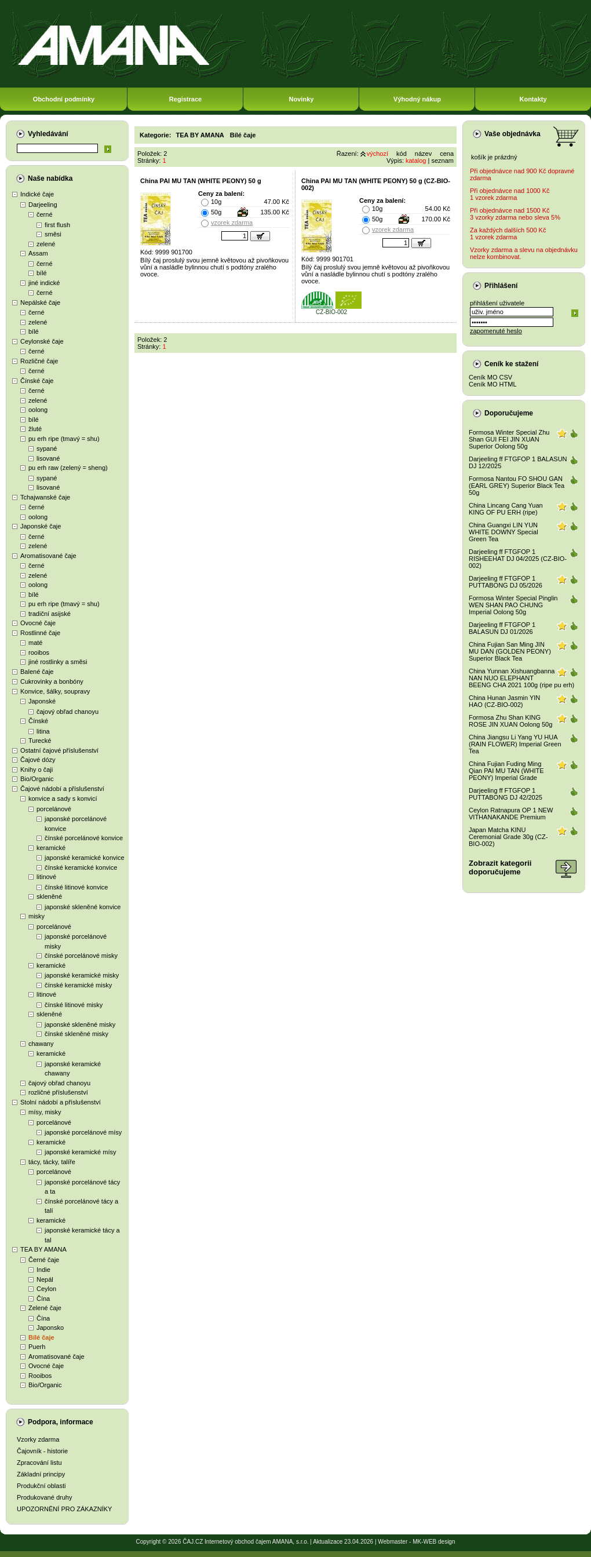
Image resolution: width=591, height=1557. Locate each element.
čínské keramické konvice (81, 867)
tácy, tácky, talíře (51, 1161)
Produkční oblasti (41, 1485)
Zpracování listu (39, 1462)
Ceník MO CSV (490, 377)
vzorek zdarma (232, 222)
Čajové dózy (38, 759)
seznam (442, 160)
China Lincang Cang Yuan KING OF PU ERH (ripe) (506, 509)
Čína (43, 1298)
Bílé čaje (41, 1337)
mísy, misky (44, 1112)
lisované (48, 458)
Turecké (39, 740)
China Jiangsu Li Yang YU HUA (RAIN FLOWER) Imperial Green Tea (515, 744)
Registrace (185, 99)
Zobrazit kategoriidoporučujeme (500, 867)
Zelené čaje (44, 1307)
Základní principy (41, 1474)
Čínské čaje (36, 380)
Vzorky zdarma (38, 1439)
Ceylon (46, 1288)
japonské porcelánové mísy (83, 1132)
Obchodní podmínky (63, 99)
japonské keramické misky (82, 975)
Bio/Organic (36, 778)
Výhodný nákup (417, 99)
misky (36, 916)
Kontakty (532, 99)
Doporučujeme (508, 413)
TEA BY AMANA (43, 1249)
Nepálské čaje (40, 302)
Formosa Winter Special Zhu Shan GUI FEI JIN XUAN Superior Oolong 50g (509, 439)
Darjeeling (42, 204)
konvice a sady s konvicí (62, 798)
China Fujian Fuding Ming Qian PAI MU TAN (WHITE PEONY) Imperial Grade (506, 770)
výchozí (377, 153)
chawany (40, 1043)
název (423, 153)
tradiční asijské (49, 613)
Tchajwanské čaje (45, 497)
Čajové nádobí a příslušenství (62, 788)
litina (43, 731)
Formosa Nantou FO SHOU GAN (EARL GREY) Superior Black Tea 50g (516, 485)
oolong (38, 409)
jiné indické (44, 282)
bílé (42, 272)
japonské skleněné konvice (83, 906)
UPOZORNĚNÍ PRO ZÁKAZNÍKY (64, 1508)
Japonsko (50, 1327)
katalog (416, 160)
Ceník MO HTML (493, 384)
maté (35, 642)
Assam (38, 253)
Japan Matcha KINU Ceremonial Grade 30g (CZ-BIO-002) (508, 836)
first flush (57, 224)
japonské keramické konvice (85, 857)
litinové (46, 876)
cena (447, 153)
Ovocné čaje (38, 622)
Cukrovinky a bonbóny (51, 681)
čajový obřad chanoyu (68, 711)
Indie (43, 1269)
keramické (51, 847)
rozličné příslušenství (58, 1092)
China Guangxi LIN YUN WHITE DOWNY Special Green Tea (503, 532)
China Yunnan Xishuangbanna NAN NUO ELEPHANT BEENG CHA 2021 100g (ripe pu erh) (521, 678)
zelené (46, 243)
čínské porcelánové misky (81, 955)
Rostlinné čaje (40, 632)
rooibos (38, 652)
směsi (53, 234)
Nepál (45, 1279)
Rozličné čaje (39, 361)
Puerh (36, 1346)
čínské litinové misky (74, 1004)
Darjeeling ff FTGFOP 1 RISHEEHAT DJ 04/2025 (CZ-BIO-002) (518, 558)
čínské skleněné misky (76, 1033)
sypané (47, 448)
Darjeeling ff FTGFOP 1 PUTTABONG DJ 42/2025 (505, 794)
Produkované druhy (44, 1497)
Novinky (301, 99)
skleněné (49, 896)
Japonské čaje (40, 526)
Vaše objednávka (512, 134)
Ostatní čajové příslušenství (59, 750)
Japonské (42, 701)
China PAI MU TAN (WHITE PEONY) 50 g (200, 180)
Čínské (38, 720)
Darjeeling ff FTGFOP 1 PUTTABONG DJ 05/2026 (505, 582)
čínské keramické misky (78, 985)
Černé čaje (43, 1259)
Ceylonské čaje (42, 341)
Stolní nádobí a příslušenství (60, 1102)
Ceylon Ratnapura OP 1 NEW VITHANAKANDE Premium (511, 814)
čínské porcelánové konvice (84, 837)
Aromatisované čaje (48, 555)
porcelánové (54, 808)
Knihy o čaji (36, 769)
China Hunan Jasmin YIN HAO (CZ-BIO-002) (504, 701)
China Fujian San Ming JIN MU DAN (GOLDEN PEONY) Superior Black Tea (510, 651)
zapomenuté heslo (496, 330)
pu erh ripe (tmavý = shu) (64, 438)
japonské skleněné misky (80, 1024)
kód (401, 153)
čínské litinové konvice (76, 887)
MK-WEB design (434, 1541)
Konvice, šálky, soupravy (55, 691)
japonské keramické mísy (80, 1151)
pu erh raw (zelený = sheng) (68, 467)
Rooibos (40, 1375)
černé (45, 214)
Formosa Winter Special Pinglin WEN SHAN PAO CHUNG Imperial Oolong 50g (513, 605)
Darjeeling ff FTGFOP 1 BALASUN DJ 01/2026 (502, 628)
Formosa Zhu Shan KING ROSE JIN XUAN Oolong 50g (510, 721)
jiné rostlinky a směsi (57, 661)
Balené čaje (37, 671)
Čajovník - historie (42, 1450)
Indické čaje (37, 194)
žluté (35, 428)
